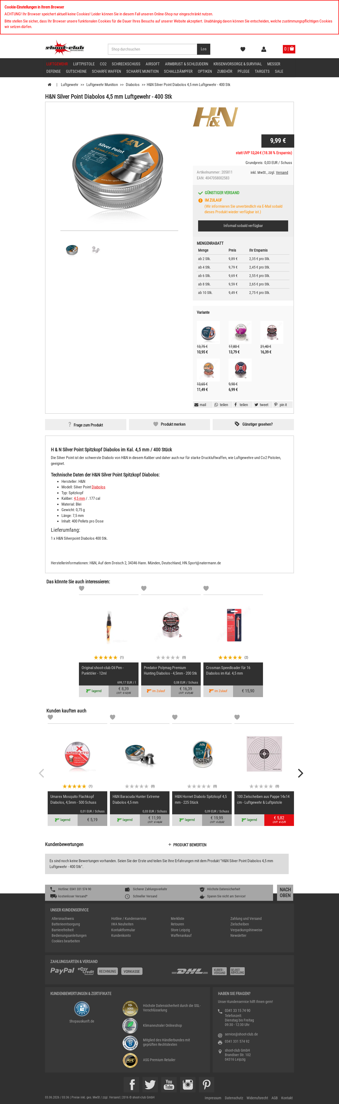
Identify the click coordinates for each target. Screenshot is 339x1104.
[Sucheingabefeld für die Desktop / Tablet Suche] (152, 49)
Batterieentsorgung (66, 924)
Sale (279, 71)
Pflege (243, 71)
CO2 (103, 64)
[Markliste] (81, 589)
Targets (262, 71)
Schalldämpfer (178, 71)
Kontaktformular (123, 930)
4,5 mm (79, 498)
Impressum (213, 1098)
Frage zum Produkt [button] (88, 425)
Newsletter (238, 935)
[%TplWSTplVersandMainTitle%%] (109, 973)
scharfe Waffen (106, 71)
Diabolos (98, 487)
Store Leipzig (180, 930)
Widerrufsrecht (257, 1098)
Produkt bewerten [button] (189, 845)
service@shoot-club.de (241, 1034)
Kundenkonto (121, 935)
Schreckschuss (126, 64)
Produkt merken (173, 424)
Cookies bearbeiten (66, 941)
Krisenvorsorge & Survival (237, 64)
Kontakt (287, 1098)
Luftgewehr (57, 64)
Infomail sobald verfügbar (243, 225)
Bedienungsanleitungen (69, 935)
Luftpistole (84, 64)
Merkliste (177, 918)
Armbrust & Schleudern (186, 64)
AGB (274, 1098)
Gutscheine (76, 71)
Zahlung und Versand (246, 918)
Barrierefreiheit (63, 930)
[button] (280, 404)
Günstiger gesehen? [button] (257, 424)
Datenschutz (234, 1098)
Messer (273, 64)
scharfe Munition (142, 71)
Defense (53, 71)
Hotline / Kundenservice (128, 918)
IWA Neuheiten (122, 924)
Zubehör (224, 71)
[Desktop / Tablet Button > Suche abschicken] (203, 49)
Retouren (177, 924)
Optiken (205, 71)
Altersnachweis (63, 918)
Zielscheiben (239, 924)
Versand (282, 172)
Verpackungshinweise (246, 930)
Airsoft (153, 64)
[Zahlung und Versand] (230, 973)
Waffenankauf (181, 935)
